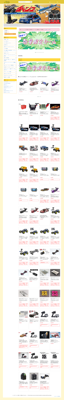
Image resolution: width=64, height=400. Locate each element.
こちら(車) (45, 29)
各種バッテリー (6, 53)
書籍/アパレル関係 (7, 77)
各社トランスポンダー (7, 73)
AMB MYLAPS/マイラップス (8, 90)
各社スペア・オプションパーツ (9, 46)
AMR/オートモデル (7, 92)
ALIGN (5, 89)
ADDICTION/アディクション (8, 86)
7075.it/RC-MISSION (7, 83)
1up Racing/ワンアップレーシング (9, 81)
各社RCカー (6, 44)
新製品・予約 (6, 39)
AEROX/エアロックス (7, 87)
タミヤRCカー (6, 41)
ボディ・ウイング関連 (7, 71)
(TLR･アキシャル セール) (8, 75)
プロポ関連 (6, 48)
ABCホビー (5, 84)
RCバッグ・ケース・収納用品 (8, 65)
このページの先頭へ (57, 396)
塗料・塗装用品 (6, 57)
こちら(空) (48, 29)
